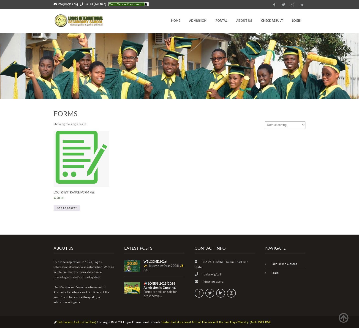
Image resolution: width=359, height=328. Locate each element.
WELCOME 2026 (155, 261)
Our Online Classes (284, 264)
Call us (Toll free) (95, 4)
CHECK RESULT (272, 20)
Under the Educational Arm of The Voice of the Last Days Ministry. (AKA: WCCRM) (216, 322)
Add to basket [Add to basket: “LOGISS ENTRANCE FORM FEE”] (67, 208)
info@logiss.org (66, 4)
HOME (175, 20)
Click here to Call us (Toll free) (76, 322)
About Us (244, 20)
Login (296, 20)
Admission (198, 20)
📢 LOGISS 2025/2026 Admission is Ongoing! (160, 285)
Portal (221, 20)
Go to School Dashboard (125, 4)
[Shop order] (285, 125)
